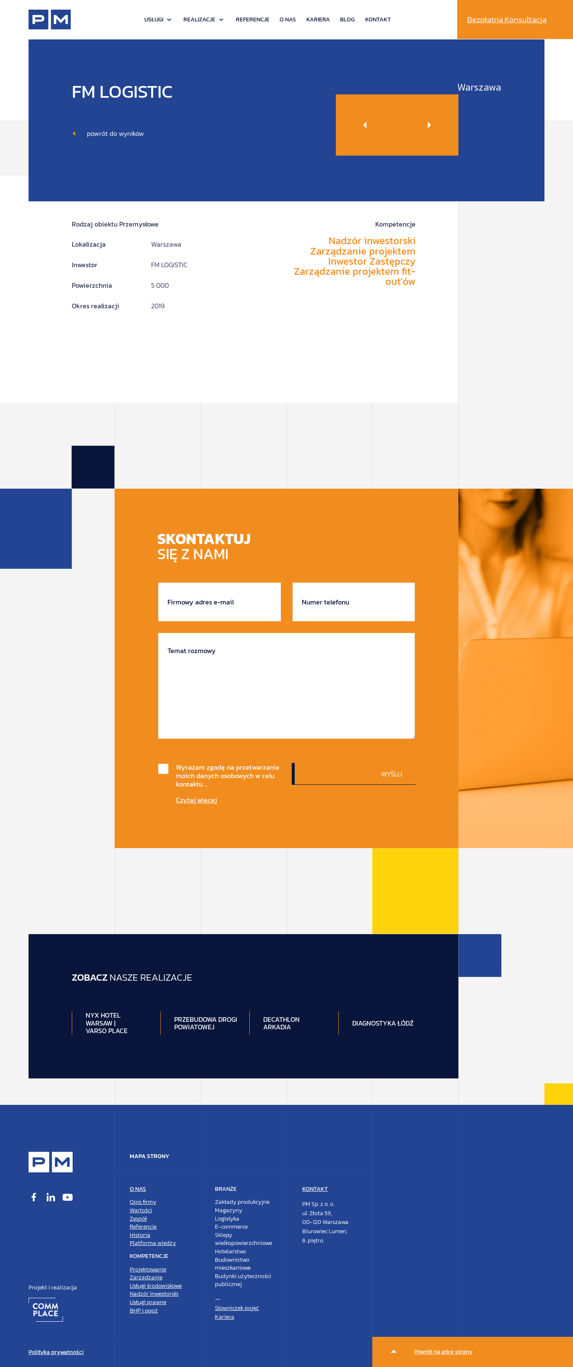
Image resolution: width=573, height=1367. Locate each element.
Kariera (318, 19)
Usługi (153, 19)
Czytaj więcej (196, 800)
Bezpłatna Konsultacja (507, 19)
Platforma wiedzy (153, 1243)
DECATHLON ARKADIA (281, 1023)
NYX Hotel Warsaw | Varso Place (107, 1023)
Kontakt (378, 19)
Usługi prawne (148, 1302)
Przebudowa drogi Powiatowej (205, 1023)
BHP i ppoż (144, 1310)
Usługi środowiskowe (156, 1285)
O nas (288, 19)
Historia (140, 1235)
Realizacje (199, 19)
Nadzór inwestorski (154, 1293)
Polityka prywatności (56, 1352)
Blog (347, 19)
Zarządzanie (146, 1277)
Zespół (138, 1218)
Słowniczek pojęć (237, 1308)
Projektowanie (148, 1269)
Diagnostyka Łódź (382, 1023)
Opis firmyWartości (143, 1206)
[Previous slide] (366, 125)
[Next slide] (427, 125)
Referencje (252, 19)
